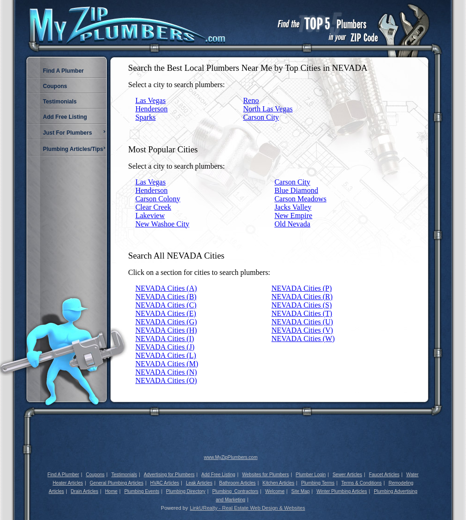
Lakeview (149, 215)
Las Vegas (150, 100)
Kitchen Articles (278, 483)
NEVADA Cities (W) (303, 338)
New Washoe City (162, 224)
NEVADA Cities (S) (302, 305)
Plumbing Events (141, 491)
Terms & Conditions (361, 483)
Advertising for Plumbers (169, 474)
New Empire (293, 215)
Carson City (261, 117)
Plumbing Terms (318, 483)
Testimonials (124, 474)
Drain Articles (84, 491)
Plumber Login (311, 474)
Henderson (151, 109)
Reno (251, 100)
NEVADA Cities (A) (166, 288)
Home (111, 491)
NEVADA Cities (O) (166, 380)
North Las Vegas (268, 109)
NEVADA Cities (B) (165, 297)
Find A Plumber (63, 474)
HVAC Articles (164, 483)
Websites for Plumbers (265, 474)
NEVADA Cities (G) (166, 322)
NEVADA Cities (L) (165, 355)
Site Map (300, 491)
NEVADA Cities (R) (302, 297)
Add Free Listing (218, 474)
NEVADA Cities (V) (302, 330)
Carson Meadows (300, 199)
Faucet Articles (384, 474)
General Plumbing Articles (117, 483)
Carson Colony (157, 199)
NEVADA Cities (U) (302, 322)
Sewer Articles (347, 474)
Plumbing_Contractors (235, 491)
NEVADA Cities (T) (302, 313)
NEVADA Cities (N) (166, 372)
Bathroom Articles (237, 483)
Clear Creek (153, 207)
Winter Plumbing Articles (341, 491)
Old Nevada (292, 224)
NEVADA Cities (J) (164, 347)
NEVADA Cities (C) (165, 305)
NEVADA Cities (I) (164, 338)
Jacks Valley (292, 207)
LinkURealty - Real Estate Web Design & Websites (247, 508)
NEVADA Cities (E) (165, 313)
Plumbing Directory (185, 491)
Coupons (95, 474)
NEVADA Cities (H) (166, 330)
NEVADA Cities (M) (166, 364)
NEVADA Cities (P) (302, 288)
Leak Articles (199, 483)
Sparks (145, 117)
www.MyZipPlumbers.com (230, 457)
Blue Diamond (296, 190)
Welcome (275, 491)
